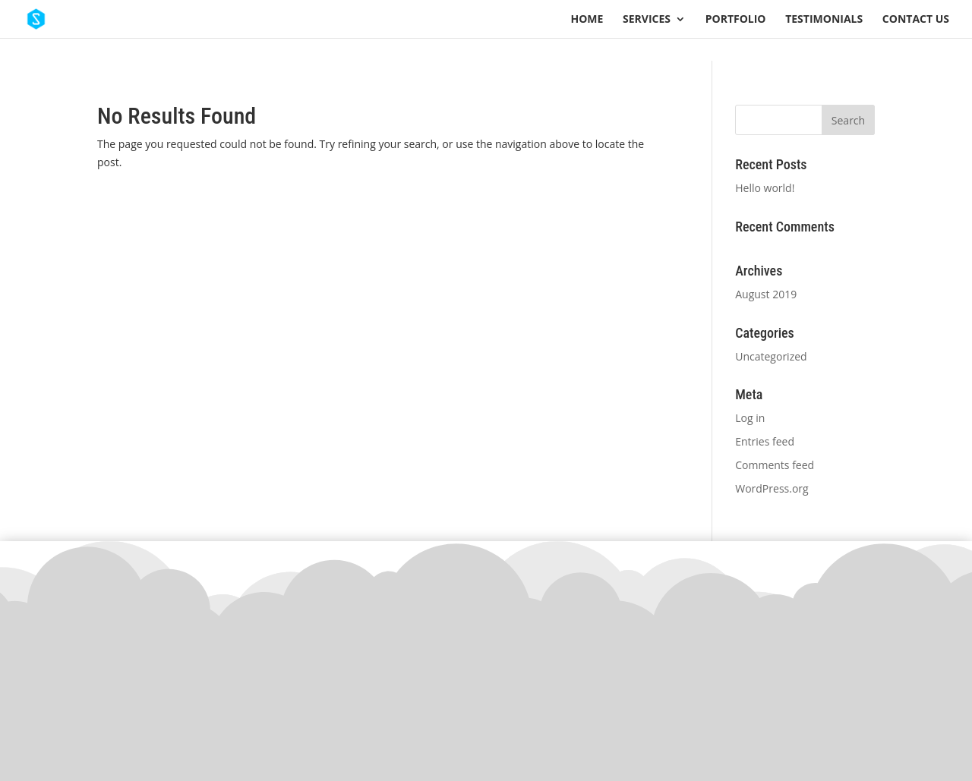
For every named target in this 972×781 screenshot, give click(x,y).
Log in (750, 418)
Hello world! (764, 188)
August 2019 (766, 294)
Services (647, 20)
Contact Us (915, 20)
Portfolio (735, 20)
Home (587, 20)
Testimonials (824, 20)
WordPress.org (771, 488)
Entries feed (764, 441)
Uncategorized (770, 356)
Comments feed (774, 465)
